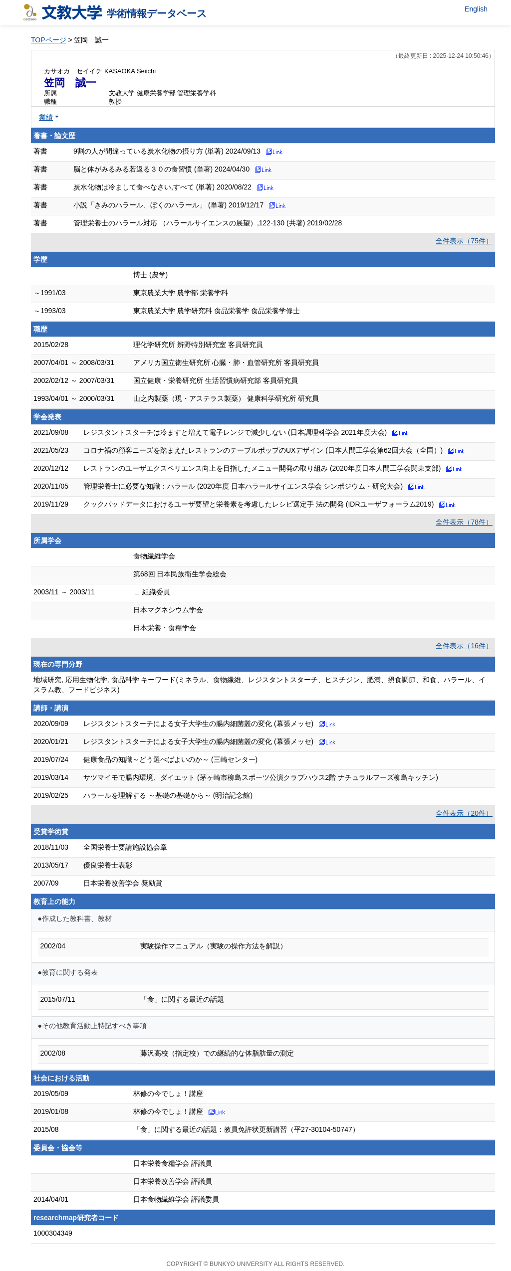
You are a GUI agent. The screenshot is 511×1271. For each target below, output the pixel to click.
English (476, 9)
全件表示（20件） (464, 813)
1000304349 (52, 1233)
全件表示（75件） (464, 241)
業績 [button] (46, 117)
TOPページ (48, 40)
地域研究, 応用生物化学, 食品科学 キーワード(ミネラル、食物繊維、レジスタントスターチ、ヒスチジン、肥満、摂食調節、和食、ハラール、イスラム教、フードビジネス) (259, 685)
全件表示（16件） (464, 646)
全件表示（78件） (464, 522)
